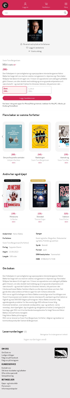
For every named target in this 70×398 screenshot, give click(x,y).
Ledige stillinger (8, 355)
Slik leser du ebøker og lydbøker (14, 370)
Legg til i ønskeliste (35, 47)
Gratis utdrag (35, 51)
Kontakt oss (6, 367)
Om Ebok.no (6, 352)
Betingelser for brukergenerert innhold (53, 334)
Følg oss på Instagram (10, 360)
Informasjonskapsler (9, 388)
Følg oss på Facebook (10, 357)
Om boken (8, 268)
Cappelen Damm (15, 247)
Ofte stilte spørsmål (9, 373)
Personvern (6, 386)
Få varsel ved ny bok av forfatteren (35, 44)
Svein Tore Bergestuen (11, 60)
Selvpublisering (7, 375)
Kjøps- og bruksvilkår (10, 383)
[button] (3, 143)
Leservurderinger (15, 331)
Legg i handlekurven (27, 98)
